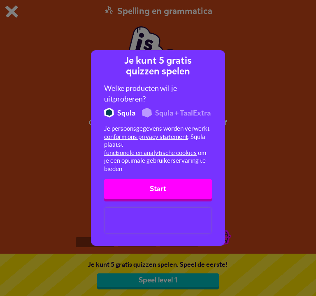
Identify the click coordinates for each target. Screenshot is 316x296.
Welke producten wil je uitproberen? (140, 93)
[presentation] (158, 220)
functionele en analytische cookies (150, 152)
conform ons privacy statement (146, 136)
